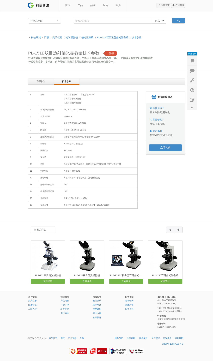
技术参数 (136, 37)
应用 (105, 5)
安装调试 (97, 300)
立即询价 (165, 147)
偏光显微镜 (87, 37)
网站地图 (179, 338)
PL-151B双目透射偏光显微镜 (112, 37)
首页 (67, 5)
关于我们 (156, 338)
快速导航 (192, 54)
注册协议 (32, 305)
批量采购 (155, 112)
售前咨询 (155, 135)
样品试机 (97, 309)
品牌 (93, 5)
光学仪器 (57, 37)
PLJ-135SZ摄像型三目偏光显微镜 (126, 275)
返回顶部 (192, 107)
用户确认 (65, 313)
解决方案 (97, 313)
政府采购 (165, 112)
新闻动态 (53, 338)
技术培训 (97, 305)
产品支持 (72, 338)
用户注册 (32, 300)
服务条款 (129, 309)
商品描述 (41, 81)
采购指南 (164, 5)
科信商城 (36, 37)
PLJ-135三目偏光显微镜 (165, 275)
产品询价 (65, 300)
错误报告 (167, 338)
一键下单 (65, 305)
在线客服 (178, 5)
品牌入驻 (32, 309)
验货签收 (65, 309)
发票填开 (97, 317)
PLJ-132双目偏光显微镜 (87, 275)
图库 (118, 5)
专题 (82, 338)
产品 (80, 5)
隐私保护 (129, 300)
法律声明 (129, 305)
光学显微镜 (72, 37)
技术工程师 (166, 135)
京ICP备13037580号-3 (172, 344)
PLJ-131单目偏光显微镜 (48, 275)
